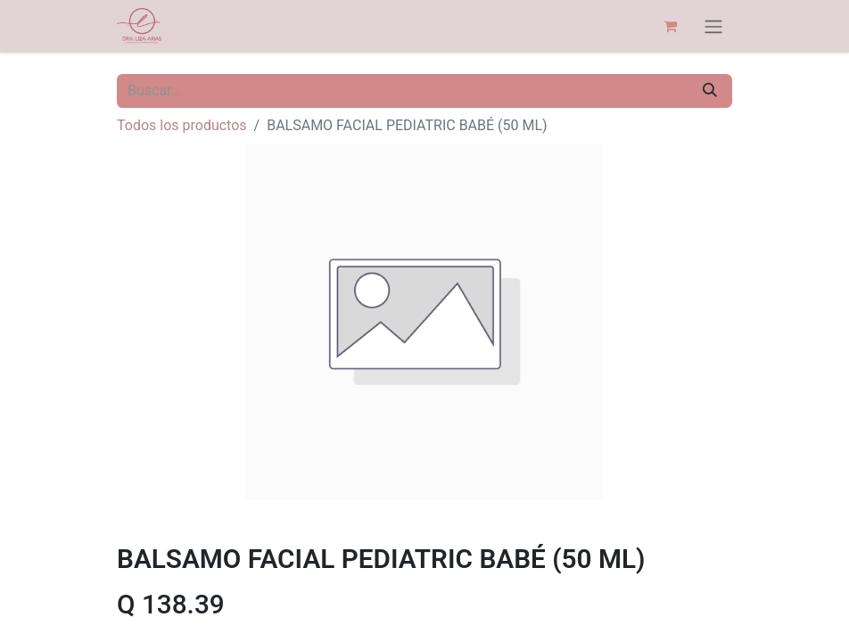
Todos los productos (182, 125)
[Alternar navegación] (713, 26)
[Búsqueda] (710, 91)
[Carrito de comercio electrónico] (670, 26)
